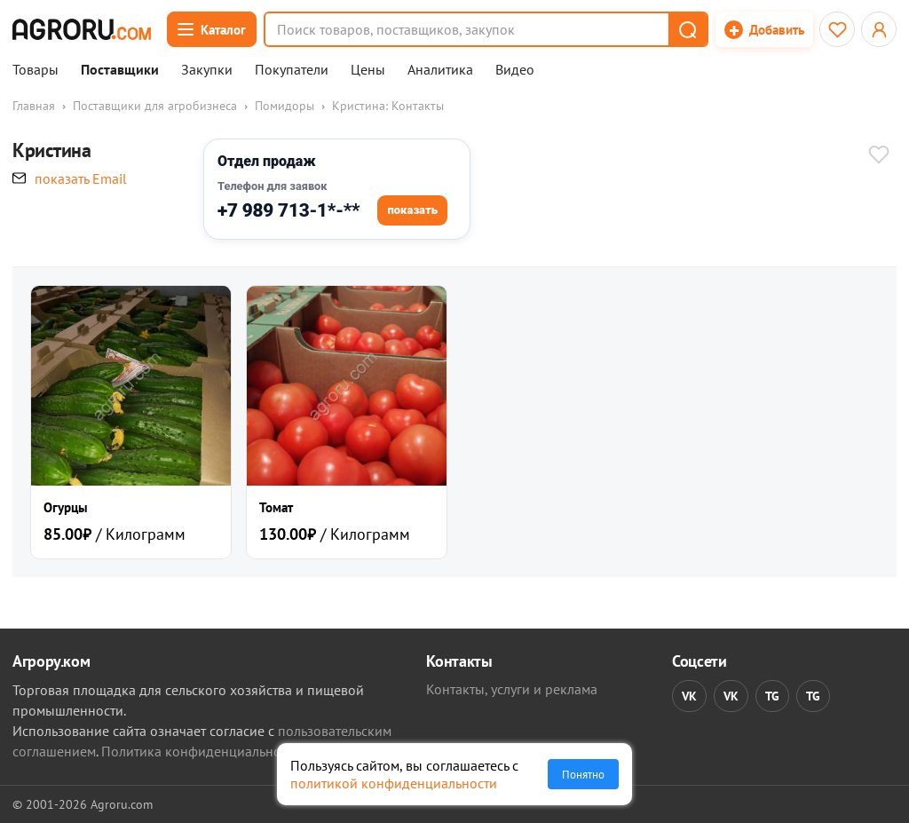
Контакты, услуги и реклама (511, 689)
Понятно (583, 774)
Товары (35, 70)
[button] (687, 29)
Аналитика (440, 70)
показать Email (81, 178)
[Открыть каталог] (212, 29)
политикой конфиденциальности (393, 783)
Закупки (207, 70)
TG (772, 696)
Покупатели (291, 70)
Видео (514, 70)
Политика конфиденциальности (201, 751)
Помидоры (284, 106)
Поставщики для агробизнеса (155, 106)
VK (689, 696)
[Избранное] (837, 29)
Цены (368, 70)
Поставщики (120, 70)
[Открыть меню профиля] (879, 29)
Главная (33, 106)
